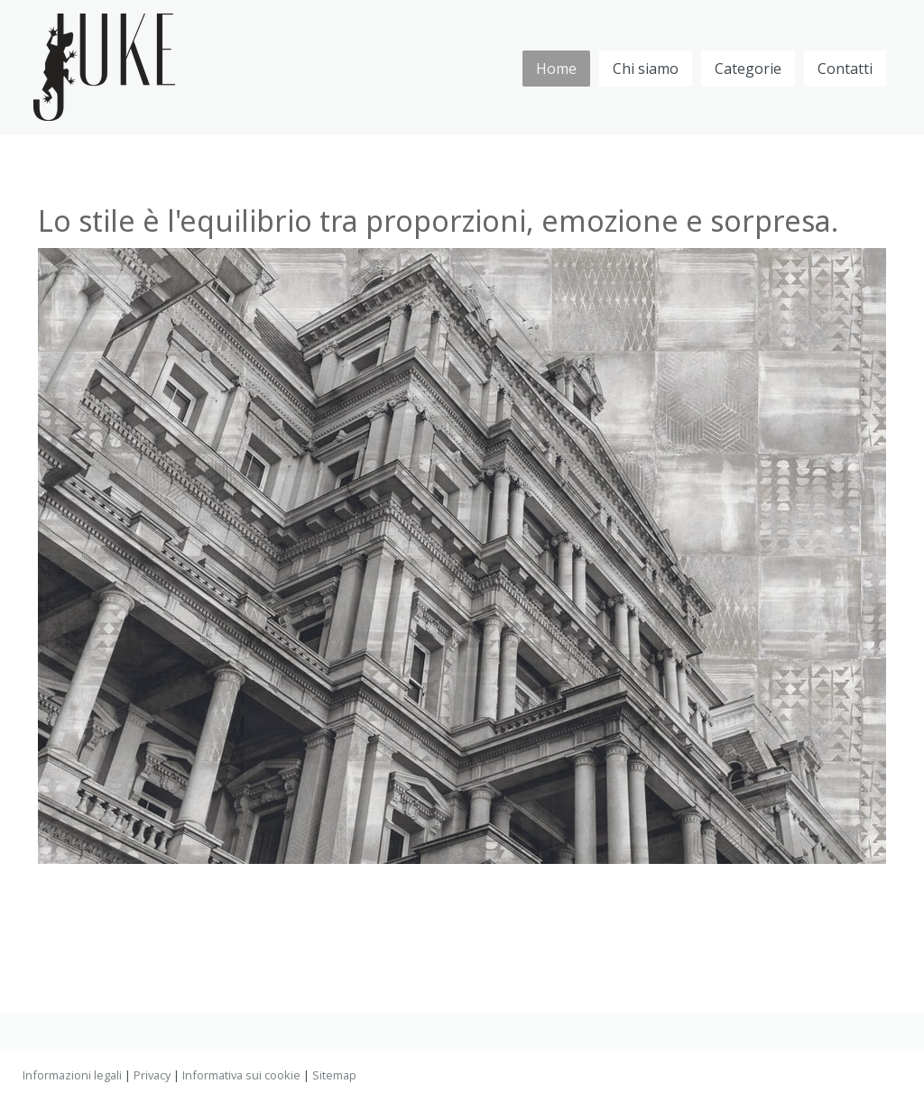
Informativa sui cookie (241, 1075)
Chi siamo (646, 68)
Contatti (845, 68)
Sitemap (334, 1075)
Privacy (152, 1075)
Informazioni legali (72, 1075)
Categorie (748, 68)
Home (556, 68)
